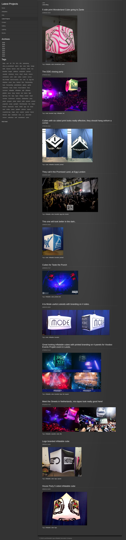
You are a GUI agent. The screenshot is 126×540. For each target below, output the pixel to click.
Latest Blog (45, 4)
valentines (10, 117)
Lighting (4, 29)
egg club (31, 79)
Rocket (4, 106)
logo (13, 96)
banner (14, 68)
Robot (33, 104)
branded (5, 71)
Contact (4, 22)
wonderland (21, 117)
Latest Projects (6, 18)
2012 (3, 56)
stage (13, 112)
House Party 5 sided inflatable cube (58, 486)
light (30, 93)
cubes (19, 77)
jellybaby (28, 90)
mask (31, 96)
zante (27, 117)
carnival (28, 71)
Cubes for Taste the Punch (54, 265)
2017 (3, 46)
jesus (9, 93)
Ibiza (28, 87)
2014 (3, 52)
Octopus (18, 98)
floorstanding (28, 82)
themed (5, 114)
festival (18, 82)
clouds (25, 74)
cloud (21, 74)
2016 (3, 48)
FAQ (3, 15)
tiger (9, 114)
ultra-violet (28, 114)
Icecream (5, 90)
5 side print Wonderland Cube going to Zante (63, 9)
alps (21, 66)
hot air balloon (22, 87)
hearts (15, 87)
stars (17, 112)
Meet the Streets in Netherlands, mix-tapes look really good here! (72, 401)
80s (21, 63)
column (31, 74)
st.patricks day (6, 112)
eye (8, 63)
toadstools (14, 114)
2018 (3, 44)
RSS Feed (4, 121)
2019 (3, 42)
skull (4, 109)
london (26, 96)
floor (23, 82)
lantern (18, 93)
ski (28, 106)
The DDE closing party (52, 71)
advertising (26, 63)
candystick (22, 71)
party (31, 98)
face (14, 82)
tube (20, 114)
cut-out (29, 77)
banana (8, 68)
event (10, 82)
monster (5, 98)
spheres (23, 109)
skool (31, 106)
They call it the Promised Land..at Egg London (63, 172)
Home (3, 8)
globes (24, 85)
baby (4, 63)
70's (14, 63)
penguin (9, 101)
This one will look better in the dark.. (59, 221)
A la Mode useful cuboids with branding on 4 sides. (65, 304)
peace (4, 101)
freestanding (9, 85)
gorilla (29, 85)
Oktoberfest (25, 98)
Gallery (4, 26)
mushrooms (11, 98)
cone (11, 77)
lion (9, 96)
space (12, 109)
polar (23, 101)
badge (32, 66)
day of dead (6, 79)
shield (21, 106)
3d (10, 63)
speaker (18, 109)
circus (16, 74)
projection (5, 104)
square (29, 109)
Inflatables (4, 11)
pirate (14, 101)
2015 (3, 50)
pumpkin (16, 104)
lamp (13, 93)
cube (15, 77)
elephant (5, 82)
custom (24, 77)
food (4, 85)
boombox (23, 68)
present (28, 101)
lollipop (21, 96)
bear (18, 68)
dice (21, 79)
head (10, 87)
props (10, 104)
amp (24, 66)
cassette (5, 74)
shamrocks (11, 106)
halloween (5, 87)
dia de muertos (14, 79)
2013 (3, 54)
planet (19, 101)
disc (24, 79)
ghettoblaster (17, 85)
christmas (11, 74)
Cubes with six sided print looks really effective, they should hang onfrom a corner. (77, 121)
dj (27, 79)
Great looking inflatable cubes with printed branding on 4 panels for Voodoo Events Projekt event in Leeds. (77, 345)
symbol (27, 112)
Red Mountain (23, 104)
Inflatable (11, 90)
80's (17, 63)
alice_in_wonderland (8, 66)
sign (25, 106)
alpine (16, 66)
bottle (28, 68)
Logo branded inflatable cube (55, 441)
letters (25, 93)
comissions (6, 77)
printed (33, 101)
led (22, 93)
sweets (22, 112)
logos (16, 96)
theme (32, 112)
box (32, 68)
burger (10, 71)
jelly (23, 90)
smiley (8, 109)
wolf (16, 117)
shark (16, 106)
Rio (29, 104)
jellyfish (5, 93)
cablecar (15, 71)
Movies (4, 33)
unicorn (5, 117)
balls (4, 68)
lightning (5, 96)
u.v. (23, 114)
